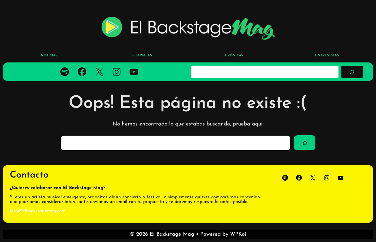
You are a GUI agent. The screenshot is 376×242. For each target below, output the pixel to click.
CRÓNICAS (234, 55)
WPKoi (238, 234)
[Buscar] (352, 72)
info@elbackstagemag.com (38, 211)
